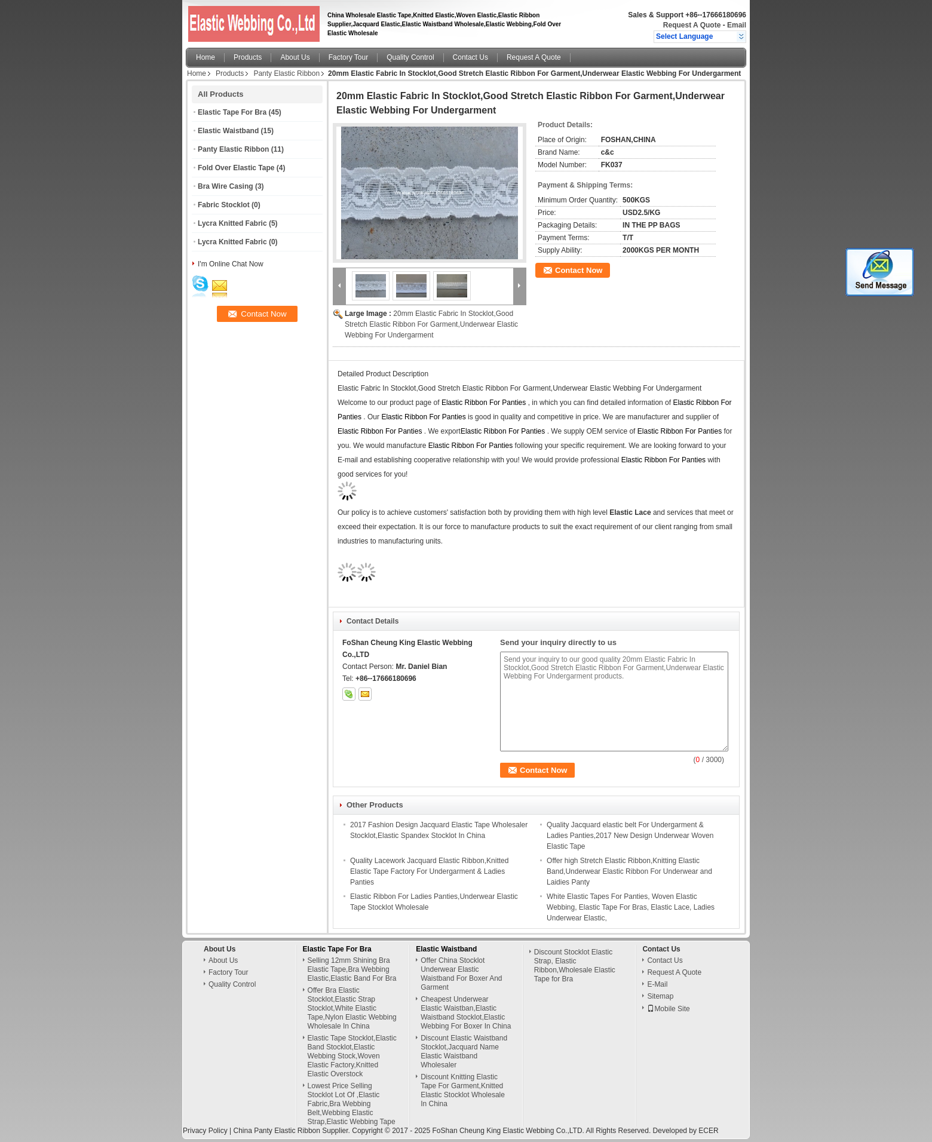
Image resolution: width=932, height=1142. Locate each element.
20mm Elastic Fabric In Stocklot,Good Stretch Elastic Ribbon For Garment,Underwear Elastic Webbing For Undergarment (431, 324)
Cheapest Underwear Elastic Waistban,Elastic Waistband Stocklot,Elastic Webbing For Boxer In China (466, 1012)
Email (736, 25)
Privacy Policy (205, 1130)
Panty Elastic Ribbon (286, 73)
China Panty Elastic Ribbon (276, 1130)
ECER (708, 1130)
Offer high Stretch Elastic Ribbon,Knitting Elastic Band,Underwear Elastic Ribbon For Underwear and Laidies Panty (629, 871)
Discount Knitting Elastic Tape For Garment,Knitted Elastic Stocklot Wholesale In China (463, 1090)
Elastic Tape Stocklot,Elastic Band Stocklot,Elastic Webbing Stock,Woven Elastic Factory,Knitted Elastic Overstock (352, 1056)
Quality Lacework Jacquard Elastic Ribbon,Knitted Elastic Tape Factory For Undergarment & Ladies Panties (429, 871)
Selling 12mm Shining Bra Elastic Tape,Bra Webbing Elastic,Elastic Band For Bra (352, 969)
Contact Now (578, 270)
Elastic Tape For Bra (232, 112)
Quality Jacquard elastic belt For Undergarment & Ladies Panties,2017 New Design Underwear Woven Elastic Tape (630, 836)
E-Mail (657, 984)
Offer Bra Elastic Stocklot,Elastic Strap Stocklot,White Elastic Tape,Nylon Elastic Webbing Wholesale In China (352, 1008)
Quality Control (410, 57)
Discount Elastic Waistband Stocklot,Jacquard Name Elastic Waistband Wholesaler (464, 1051)
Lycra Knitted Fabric (232, 223)
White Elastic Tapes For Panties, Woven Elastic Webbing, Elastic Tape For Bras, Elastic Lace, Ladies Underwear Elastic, (631, 907)
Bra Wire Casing (225, 186)
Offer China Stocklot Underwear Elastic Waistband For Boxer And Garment (461, 973)
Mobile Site (668, 1009)
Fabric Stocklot (224, 205)
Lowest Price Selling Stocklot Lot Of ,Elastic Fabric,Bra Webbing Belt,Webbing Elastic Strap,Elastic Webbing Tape (352, 1104)
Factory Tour (348, 57)
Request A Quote (692, 25)
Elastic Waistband (228, 131)
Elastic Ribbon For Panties (484, 402)
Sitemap (660, 996)
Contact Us (470, 57)
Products (248, 57)
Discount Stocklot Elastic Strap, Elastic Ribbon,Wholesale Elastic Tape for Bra (574, 965)
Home (205, 57)
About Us (294, 57)
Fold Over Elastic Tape (236, 168)
